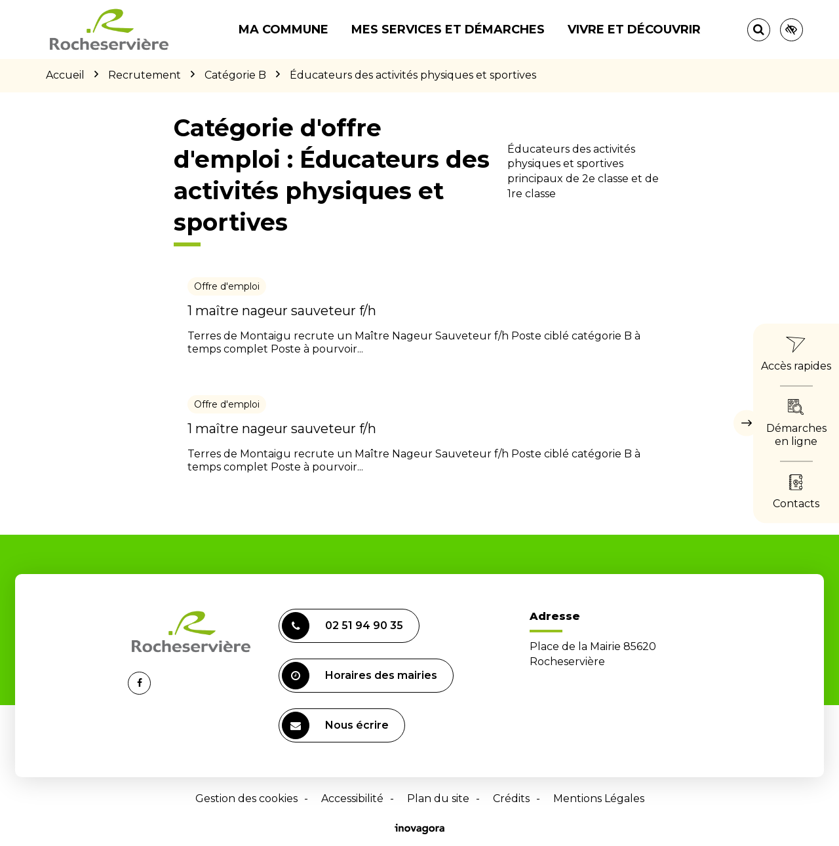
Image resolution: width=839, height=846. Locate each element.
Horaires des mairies (359, 675)
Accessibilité (352, 798)
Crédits (511, 798)
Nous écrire (335, 725)
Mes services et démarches (448, 29)
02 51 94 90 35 (342, 626)
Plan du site (438, 798)
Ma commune (283, 29)
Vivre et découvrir (634, 29)
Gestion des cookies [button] (246, 798)
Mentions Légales (598, 798)
